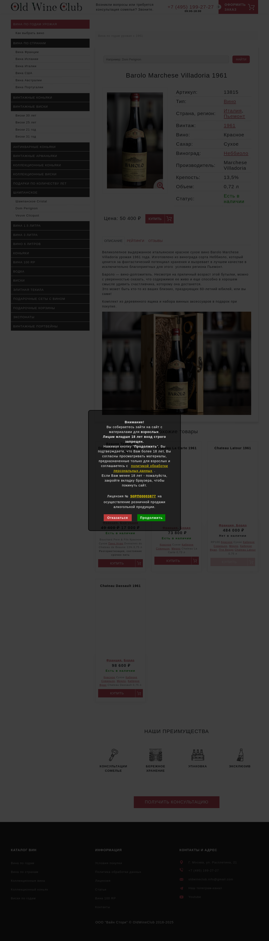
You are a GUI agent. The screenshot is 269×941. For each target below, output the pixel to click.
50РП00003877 (143, 496)
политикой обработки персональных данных (141, 468)
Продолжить (151, 518)
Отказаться (117, 518)
